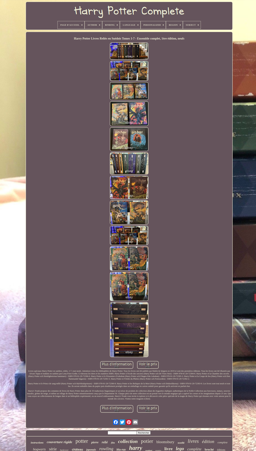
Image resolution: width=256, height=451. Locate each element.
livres (193, 441)
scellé (181, 442)
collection (128, 441)
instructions (37, 442)
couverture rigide (59, 442)
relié (105, 442)
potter (81, 441)
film (113, 443)
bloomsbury (165, 442)
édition (208, 441)
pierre (94, 442)
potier (147, 441)
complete (222, 442)
